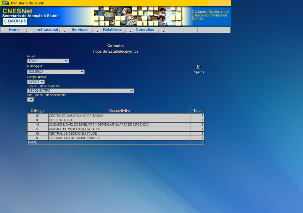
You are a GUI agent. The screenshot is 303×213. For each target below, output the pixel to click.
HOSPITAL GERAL (61, 120)
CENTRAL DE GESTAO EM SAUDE (73, 133)
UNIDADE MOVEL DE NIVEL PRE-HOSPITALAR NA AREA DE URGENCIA (99, 124)
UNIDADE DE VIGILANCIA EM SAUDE (75, 129)
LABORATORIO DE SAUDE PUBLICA (74, 138)
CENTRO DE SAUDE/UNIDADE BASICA (76, 115)
